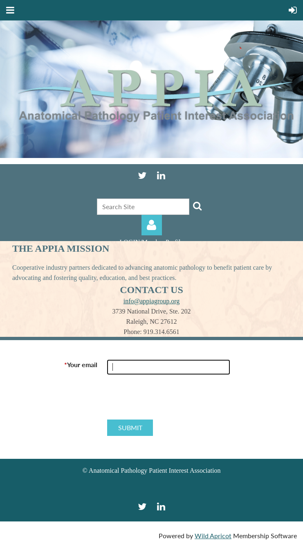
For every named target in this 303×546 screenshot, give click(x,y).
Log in (151, 225)
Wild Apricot (213, 535)
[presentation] (169, 400)
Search (197, 206)
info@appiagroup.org (151, 301)
